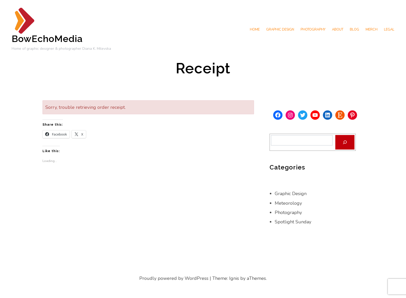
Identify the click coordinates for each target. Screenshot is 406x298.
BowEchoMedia (47, 38)
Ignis (234, 278)
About (337, 29)
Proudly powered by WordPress (173, 278)
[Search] (344, 142)
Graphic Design (280, 29)
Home (255, 29)
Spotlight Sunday (293, 222)
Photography (313, 29)
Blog (354, 29)
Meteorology (288, 203)
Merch (372, 29)
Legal (389, 29)
